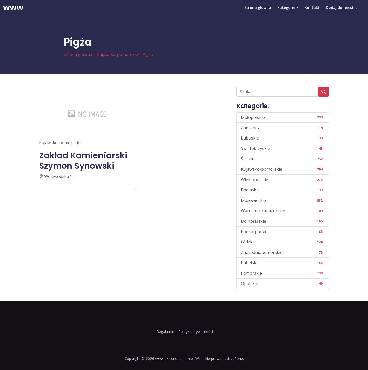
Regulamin (165, 331)
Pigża (147, 54)
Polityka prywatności (195, 331)
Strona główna (257, 11)
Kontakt (312, 11)
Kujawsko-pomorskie (117, 54)
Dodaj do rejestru (342, 11)
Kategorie (286, 11)
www (13, 12)
